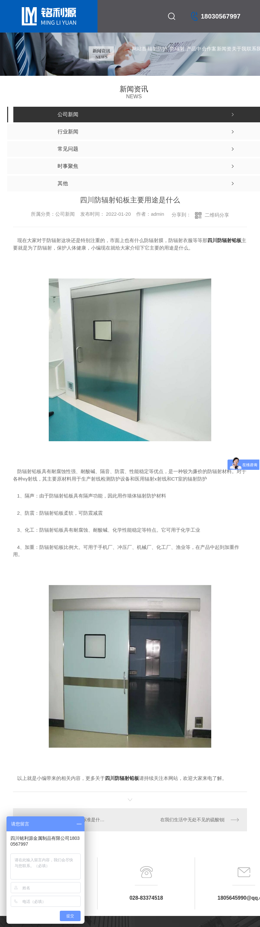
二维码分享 (217, 215)
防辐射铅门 (177, 55)
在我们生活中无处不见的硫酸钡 (192, 819)
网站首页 (139, 55)
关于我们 (239, 55)
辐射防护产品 (157, 55)
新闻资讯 (224, 55)
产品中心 (194, 55)
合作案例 (209, 55)
